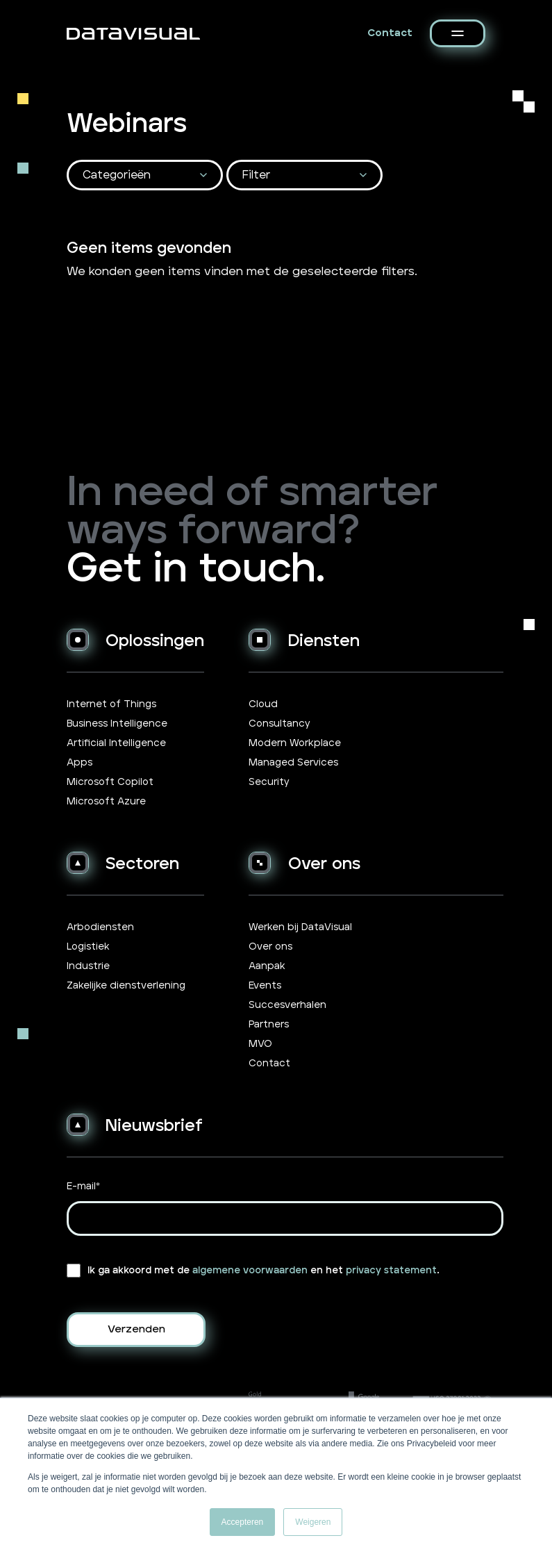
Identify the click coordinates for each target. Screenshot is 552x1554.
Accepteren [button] (242, 1522)
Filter (256, 175)
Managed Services (293, 763)
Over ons (270, 947)
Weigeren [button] (313, 1522)
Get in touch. (196, 569)
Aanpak (267, 966)
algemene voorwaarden (250, 1270)
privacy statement (391, 1270)
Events (265, 986)
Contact (389, 33)
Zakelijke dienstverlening (126, 986)
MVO (260, 1044)
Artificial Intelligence (116, 743)
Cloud (263, 704)
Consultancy (279, 724)
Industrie (88, 966)
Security (269, 782)
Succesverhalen (287, 1005)
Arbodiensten (100, 927)
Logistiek (88, 947)
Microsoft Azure (106, 802)
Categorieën (117, 175)
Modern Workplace (295, 743)
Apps (79, 763)
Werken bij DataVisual (300, 927)
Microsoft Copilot (110, 782)
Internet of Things (111, 704)
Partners (269, 1025)
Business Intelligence (117, 724)
